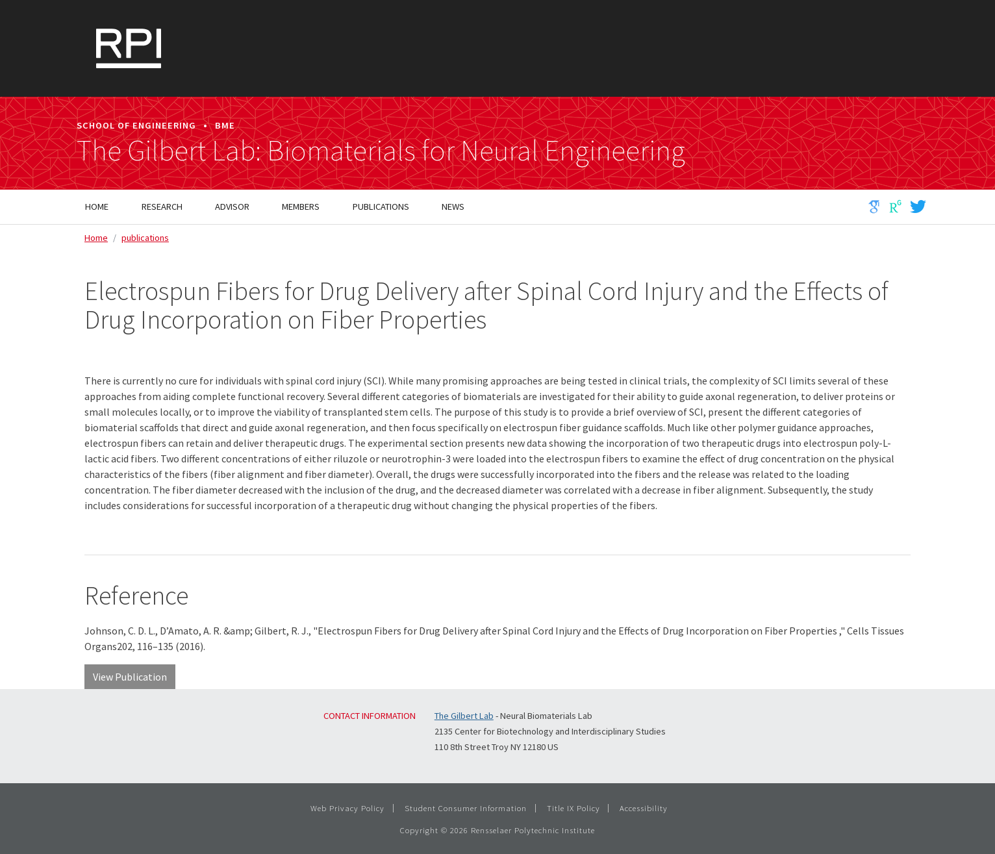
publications (145, 238)
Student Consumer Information (466, 808)
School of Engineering (136, 125)
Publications (381, 206)
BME (225, 125)
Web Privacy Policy (347, 808)
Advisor (232, 206)
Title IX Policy (573, 808)
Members (301, 206)
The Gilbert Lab (464, 716)
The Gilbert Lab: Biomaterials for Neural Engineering (381, 150)
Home (96, 206)
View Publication (130, 676)
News (453, 206)
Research (162, 206)
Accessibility (644, 808)
